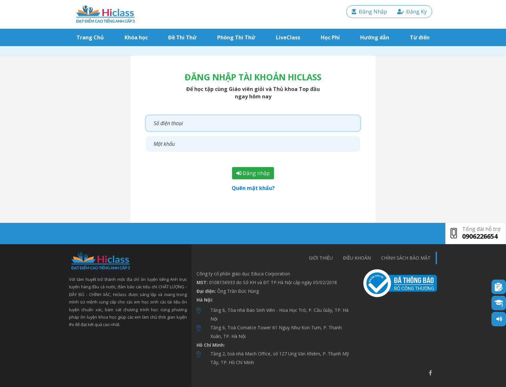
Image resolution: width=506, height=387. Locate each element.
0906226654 (480, 236)
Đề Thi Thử (182, 37)
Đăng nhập (253, 173)
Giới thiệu (321, 258)
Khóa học (136, 37)
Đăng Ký (412, 11)
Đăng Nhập (369, 11)
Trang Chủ (91, 37)
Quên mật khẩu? (253, 188)
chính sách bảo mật (405, 258)
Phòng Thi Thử (236, 37)
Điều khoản (357, 258)
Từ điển (420, 37)
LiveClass (288, 37)
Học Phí (330, 37)
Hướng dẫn (374, 37)
